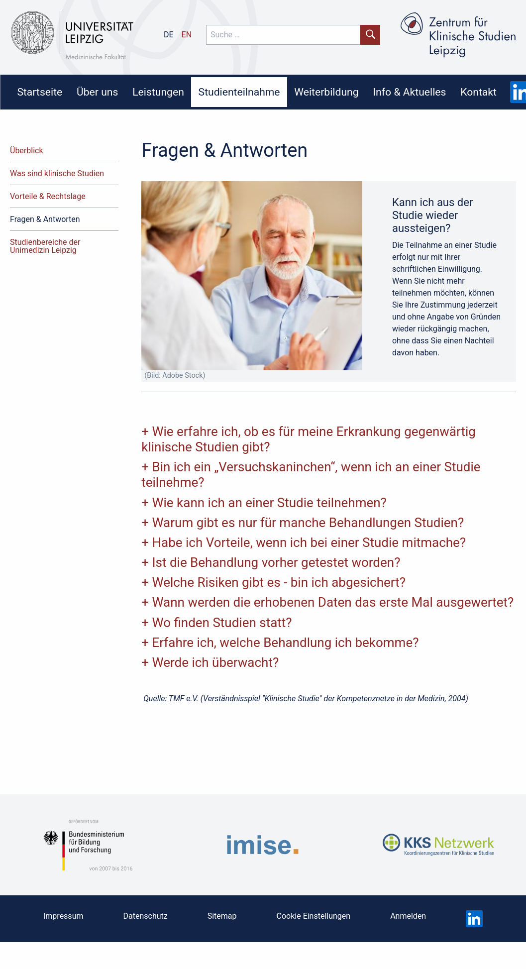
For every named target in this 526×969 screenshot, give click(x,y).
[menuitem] (40, 92)
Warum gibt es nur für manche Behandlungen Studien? (308, 522)
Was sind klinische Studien (57, 173)
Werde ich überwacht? (215, 662)
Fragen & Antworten (45, 219)
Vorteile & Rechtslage (48, 196)
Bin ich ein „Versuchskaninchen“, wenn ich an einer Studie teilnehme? (310, 474)
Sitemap (222, 916)
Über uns (97, 92)
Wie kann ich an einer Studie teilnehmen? (269, 502)
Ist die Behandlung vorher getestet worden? (276, 562)
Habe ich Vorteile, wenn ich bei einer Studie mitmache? (309, 542)
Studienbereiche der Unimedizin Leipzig (45, 246)
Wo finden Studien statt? (222, 622)
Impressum (63, 916)
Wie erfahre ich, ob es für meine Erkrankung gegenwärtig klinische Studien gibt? (308, 439)
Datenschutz (145, 916)
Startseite (39, 92)
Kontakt (478, 92)
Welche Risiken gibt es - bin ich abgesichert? (279, 582)
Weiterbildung (326, 92)
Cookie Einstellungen (314, 916)
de (169, 34)
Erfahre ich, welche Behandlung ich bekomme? (285, 642)
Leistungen (158, 92)
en (187, 34)
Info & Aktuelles (409, 92)
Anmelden (408, 916)
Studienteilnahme (239, 92)
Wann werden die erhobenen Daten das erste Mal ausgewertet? (333, 602)
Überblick (26, 150)
